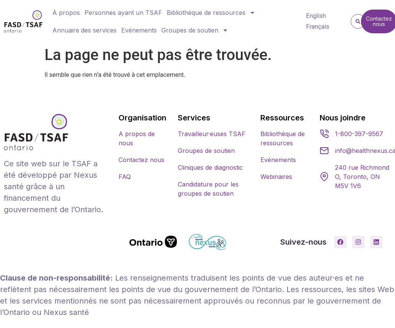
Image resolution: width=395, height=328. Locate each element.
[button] (358, 21)
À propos (66, 12)
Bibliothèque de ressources (211, 12)
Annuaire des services (84, 30)
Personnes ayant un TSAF (123, 12)
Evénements (139, 30)
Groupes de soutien (194, 30)
